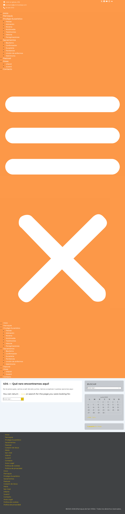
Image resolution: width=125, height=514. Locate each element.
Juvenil (9, 67)
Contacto (7, 69)
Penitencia (10, 51)
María (7, 450)
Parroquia (8, 16)
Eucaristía (10, 48)
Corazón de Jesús (12, 448)
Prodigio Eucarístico (12, 19)
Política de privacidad (13, 468)
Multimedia (10, 29)
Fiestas (9, 22)
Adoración (10, 24)
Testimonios (11, 32)
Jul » (94, 417)
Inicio (5, 13)
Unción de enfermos (14, 53)
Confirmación (11, 45)
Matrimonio (10, 56)
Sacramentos (9, 40)
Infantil (9, 64)
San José (8, 453)
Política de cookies (12, 466)
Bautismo (10, 43)
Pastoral (7, 58)
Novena (9, 27)
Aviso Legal (9, 463)
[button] (62, 196)
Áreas (6, 61)
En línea (94, 426)
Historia (9, 35)
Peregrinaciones (12, 37)
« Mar (89, 417)
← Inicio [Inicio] (22, 394)
